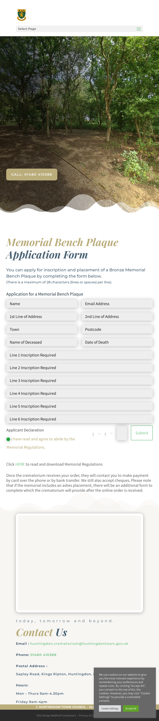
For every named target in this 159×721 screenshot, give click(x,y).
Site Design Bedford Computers (56, 715)
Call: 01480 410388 (31, 174)
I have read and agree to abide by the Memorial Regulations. (40, 443)
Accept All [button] (130, 708)
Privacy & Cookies (90, 715)
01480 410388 (43, 655)
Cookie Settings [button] (109, 708)
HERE (20, 464)
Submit (141, 433)
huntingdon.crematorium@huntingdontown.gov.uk (79, 644)
